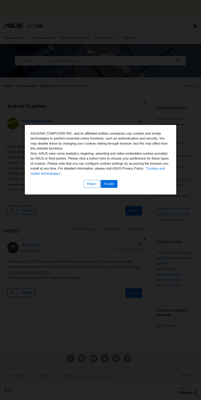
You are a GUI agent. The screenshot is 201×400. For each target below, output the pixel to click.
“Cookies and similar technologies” (112, 214)
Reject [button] (91, 224)
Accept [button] (109, 224)
